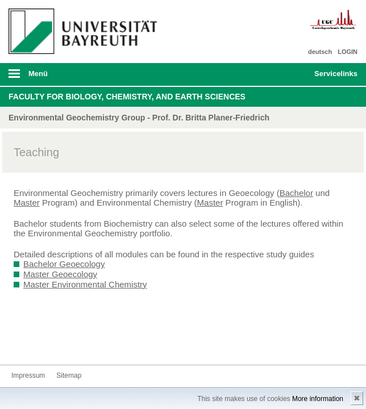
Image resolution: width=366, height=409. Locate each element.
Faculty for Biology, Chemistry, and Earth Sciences (127, 96)
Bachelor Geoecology (64, 264)
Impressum (28, 375)
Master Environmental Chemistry (85, 284)
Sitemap (68, 375)
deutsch (320, 51)
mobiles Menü (80, 77)
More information (317, 399)
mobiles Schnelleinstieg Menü (330, 77)
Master (27, 202)
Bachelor (296, 193)
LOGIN (347, 51)
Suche (271, 74)
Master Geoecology (60, 274)
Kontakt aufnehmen (20, 343)
